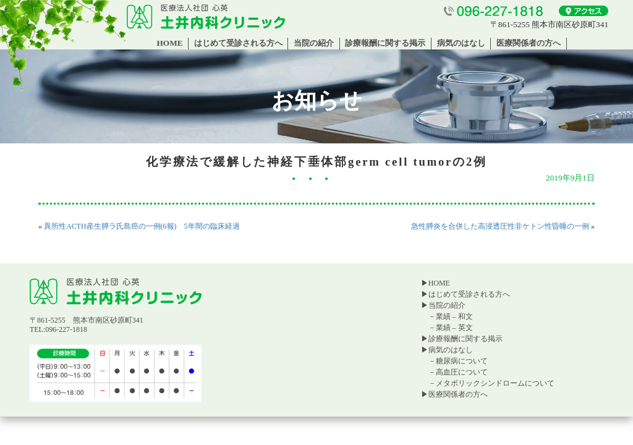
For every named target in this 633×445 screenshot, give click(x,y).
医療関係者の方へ (528, 43)
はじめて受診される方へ (238, 43)
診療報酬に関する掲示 (385, 43)
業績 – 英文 (454, 327)
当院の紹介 (314, 43)
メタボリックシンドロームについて (495, 383)
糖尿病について (462, 361)
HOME (169, 43)
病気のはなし (461, 43)
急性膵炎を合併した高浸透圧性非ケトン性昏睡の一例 (500, 226)
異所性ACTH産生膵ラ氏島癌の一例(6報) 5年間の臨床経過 (142, 226)
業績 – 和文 (454, 316)
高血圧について (462, 372)
